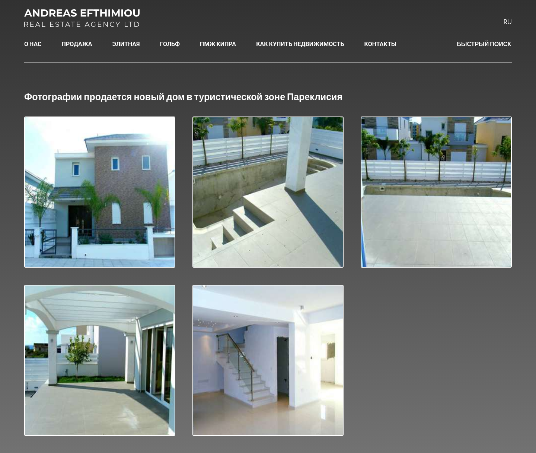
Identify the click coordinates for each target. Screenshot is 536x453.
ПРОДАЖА (77, 43)
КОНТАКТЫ (380, 43)
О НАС (33, 43)
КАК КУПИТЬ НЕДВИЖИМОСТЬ (300, 43)
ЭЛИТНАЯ (126, 43)
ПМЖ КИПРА (218, 43)
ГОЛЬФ (170, 43)
